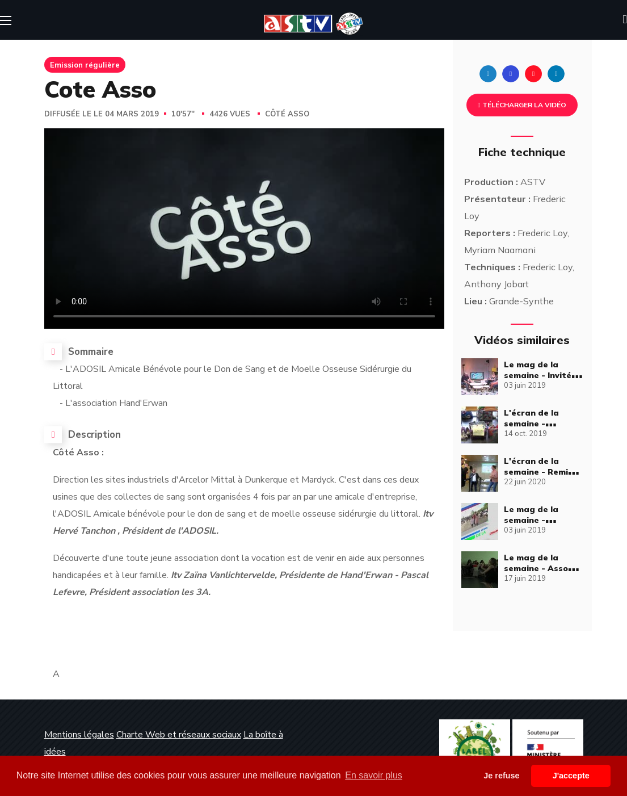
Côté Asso (287, 114)
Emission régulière (85, 64)
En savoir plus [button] (373, 775)
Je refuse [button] (501, 775)
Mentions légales (79, 734)
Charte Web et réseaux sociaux (178, 734)
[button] (624, 20)
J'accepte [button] (571, 775)
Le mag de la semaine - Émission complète (543, 520)
